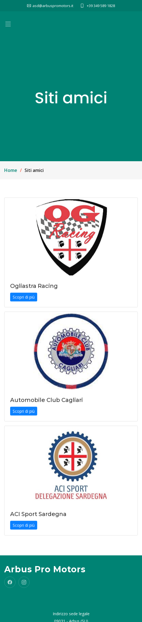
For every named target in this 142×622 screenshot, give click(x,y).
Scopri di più (24, 299)
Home (10, 170)
